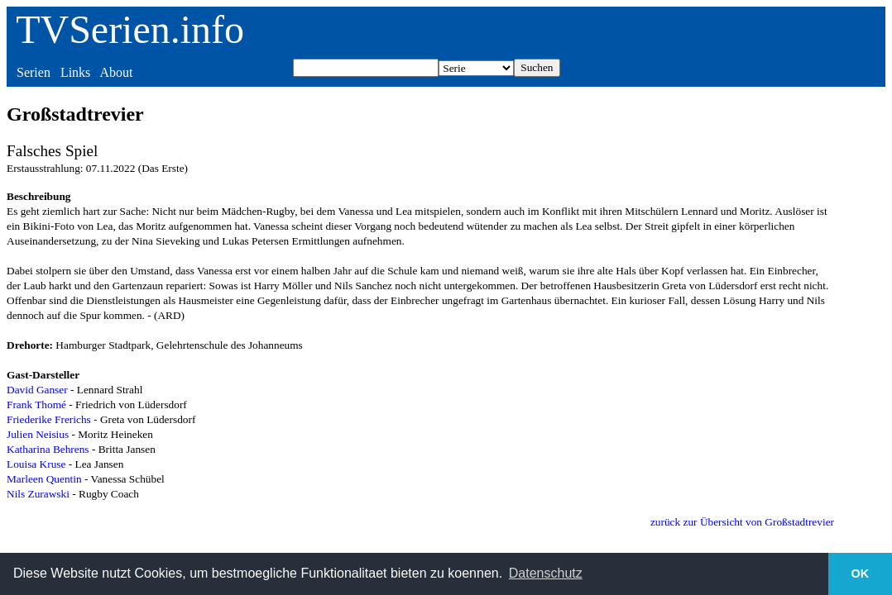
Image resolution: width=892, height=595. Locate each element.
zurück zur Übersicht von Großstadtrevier (742, 522)
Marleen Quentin (44, 479)
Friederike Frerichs (49, 419)
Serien (33, 72)
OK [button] (860, 573)
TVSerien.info (130, 29)
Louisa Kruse (36, 464)
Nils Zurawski (38, 494)
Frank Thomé (36, 404)
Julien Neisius (38, 434)
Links (75, 72)
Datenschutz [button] (546, 573)
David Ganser (37, 389)
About (115, 72)
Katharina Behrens (48, 449)
